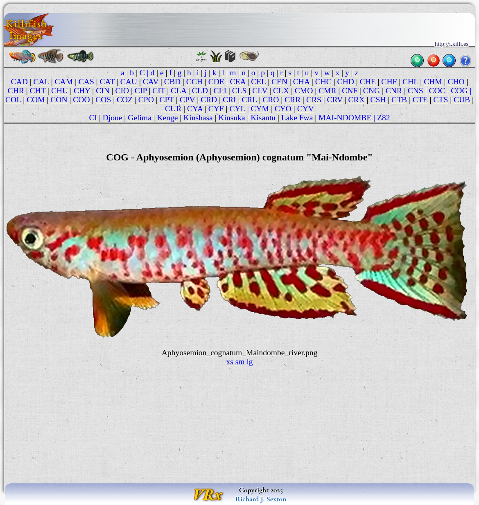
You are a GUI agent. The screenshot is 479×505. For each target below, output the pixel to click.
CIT (158, 90)
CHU (59, 90)
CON (58, 99)
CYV (305, 108)
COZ (125, 99)
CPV (187, 99)
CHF (389, 81)
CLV (259, 90)
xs (229, 361)
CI (93, 117)
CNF (349, 90)
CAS (86, 81)
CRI (229, 99)
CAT (107, 81)
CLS (239, 90)
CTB (399, 99)
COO (81, 99)
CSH (378, 99)
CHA (301, 81)
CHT (37, 90)
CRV (335, 99)
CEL (258, 81)
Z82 (383, 117)
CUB (462, 99)
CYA (195, 108)
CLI (220, 90)
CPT (166, 99)
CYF (216, 108)
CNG (371, 90)
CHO (455, 81)
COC (437, 90)
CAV (150, 81)
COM (36, 99)
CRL (249, 99)
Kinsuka (231, 117)
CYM (260, 108)
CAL (41, 81)
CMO (304, 90)
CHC (323, 81)
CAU (128, 81)
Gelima (139, 117)
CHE (368, 81)
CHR (16, 90)
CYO (283, 108)
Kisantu (263, 117)
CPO (146, 99)
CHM (433, 81)
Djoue (112, 117)
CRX (356, 99)
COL (13, 99)
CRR (293, 99)
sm (240, 361)
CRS (313, 99)
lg (249, 361)
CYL (237, 108)
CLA (178, 90)
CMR (327, 90)
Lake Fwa (297, 117)
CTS (440, 99)
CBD (172, 81)
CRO (270, 99)
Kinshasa (198, 117)
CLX (281, 90)
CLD (200, 90)
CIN (103, 90)
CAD (19, 81)
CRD (209, 99)
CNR (394, 90)
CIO (122, 90)
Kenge (167, 117)
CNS (415, 90)
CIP (141, 90)
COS (103, 99)
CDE (216, 81)
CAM (64, 81)
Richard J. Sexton (261, 498)
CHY (82, 90)
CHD (345, 81)
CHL (410, 81)
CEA (237, 81)
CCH (194, 81)
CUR (173, 108)
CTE (420, 99)
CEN (279, 81)
